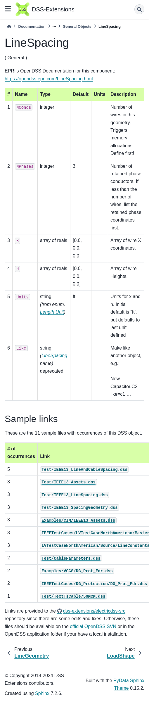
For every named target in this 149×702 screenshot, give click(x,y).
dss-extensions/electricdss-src (94, 610)
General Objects (77, 26)
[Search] (139, 9)
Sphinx (42, 693)
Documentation (31, 26)
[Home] (9, 26)
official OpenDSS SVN (93, 626)
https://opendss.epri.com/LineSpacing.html (49, 78)
